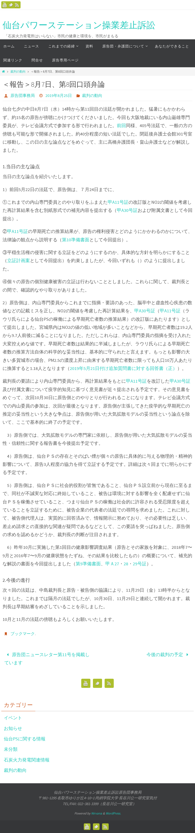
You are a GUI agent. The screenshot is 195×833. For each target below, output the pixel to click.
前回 (121, 125)
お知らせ (13, 728)
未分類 (11, 749)
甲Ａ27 (112, 564)
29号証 (140, 564)
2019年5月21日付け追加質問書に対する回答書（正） (123, 368)
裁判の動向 (18, 71)
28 (126, 564)
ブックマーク (22, 633)
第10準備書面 (75, 240)
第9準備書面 (88, 564)
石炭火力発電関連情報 (27, 760)
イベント (13, 718)
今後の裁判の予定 (168, 654)
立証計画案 (18, 260)
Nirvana (96, 813)
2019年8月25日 (58, 95)
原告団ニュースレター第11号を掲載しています (46, 659)
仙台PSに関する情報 (24, 739)
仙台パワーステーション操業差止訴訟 (79, 25)
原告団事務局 (22, 95)
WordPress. (113, 813)
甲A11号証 (118, 202)
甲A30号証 (127, 210)
